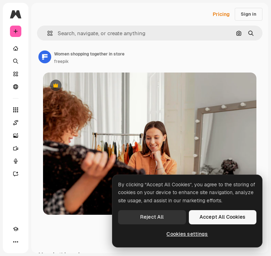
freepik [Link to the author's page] (61, 61)
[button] (47, 33)
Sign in (248, 14)
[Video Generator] (15, 148)
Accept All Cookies (223, 217)
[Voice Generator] (15, 161)
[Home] (15, 48)
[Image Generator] (15, 135)
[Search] (15, 61)
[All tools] (15, 110)
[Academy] (15, 229)
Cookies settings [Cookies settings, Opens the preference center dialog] (187, 234)
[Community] (15, 86)
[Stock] (15, 74)
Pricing (221, 14)
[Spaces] (15, 122)
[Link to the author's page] (44, 56)
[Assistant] (15, 174)
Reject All (152, 217)
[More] (15, 241)
